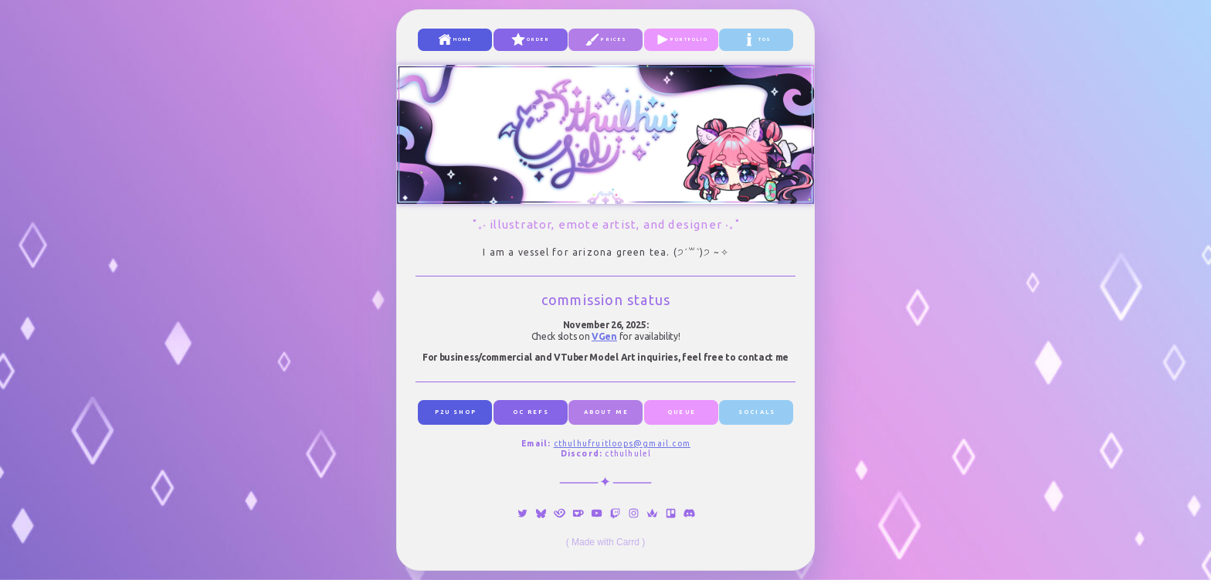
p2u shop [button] (456, 412)
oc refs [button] (531, 412)
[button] (455, 40)
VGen (604, 336)
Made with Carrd (605, 542)
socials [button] (756, 412)
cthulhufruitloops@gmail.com (622, 443)
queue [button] (681, 412)
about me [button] (606, 412)
